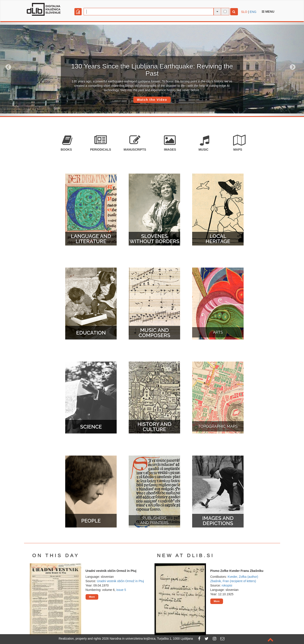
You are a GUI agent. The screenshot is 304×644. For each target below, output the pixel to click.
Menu (268, 11)
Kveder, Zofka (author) (243, 576)
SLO (244, 12)
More (92, 596)
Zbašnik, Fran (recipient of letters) (233, 581)
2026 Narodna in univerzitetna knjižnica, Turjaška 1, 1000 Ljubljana (147, 638)
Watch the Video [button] (152, 99)
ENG (253, 12)
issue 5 (121, 590)
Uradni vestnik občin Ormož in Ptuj (120, 581)
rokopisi (227, 585)
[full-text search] (225, 11)
